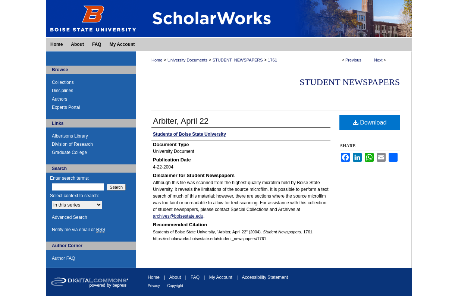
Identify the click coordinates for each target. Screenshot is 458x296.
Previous (353, 60)
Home (156, 60)
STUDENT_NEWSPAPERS (238, 60)
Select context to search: (74, 195)
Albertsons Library (70, 136)
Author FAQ (63, 258)
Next (378, 60)
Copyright (175, 286)
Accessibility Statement (265, 277)
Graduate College (69, 152)
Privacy (154, 286)
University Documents (187, 60)
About (175, 277)
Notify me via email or (78, 229)
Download (370, 122)
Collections (63, 82)
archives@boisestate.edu (178, 216)
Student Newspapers (349, 82)
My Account (220, 277)
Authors (59, 99)
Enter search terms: (69, 178)
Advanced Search (69, 217)
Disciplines (62, 90)
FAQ (195, 277)
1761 (272, 60)
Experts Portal (66, 107)
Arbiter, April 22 (180, 121)
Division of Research (72, 144)
